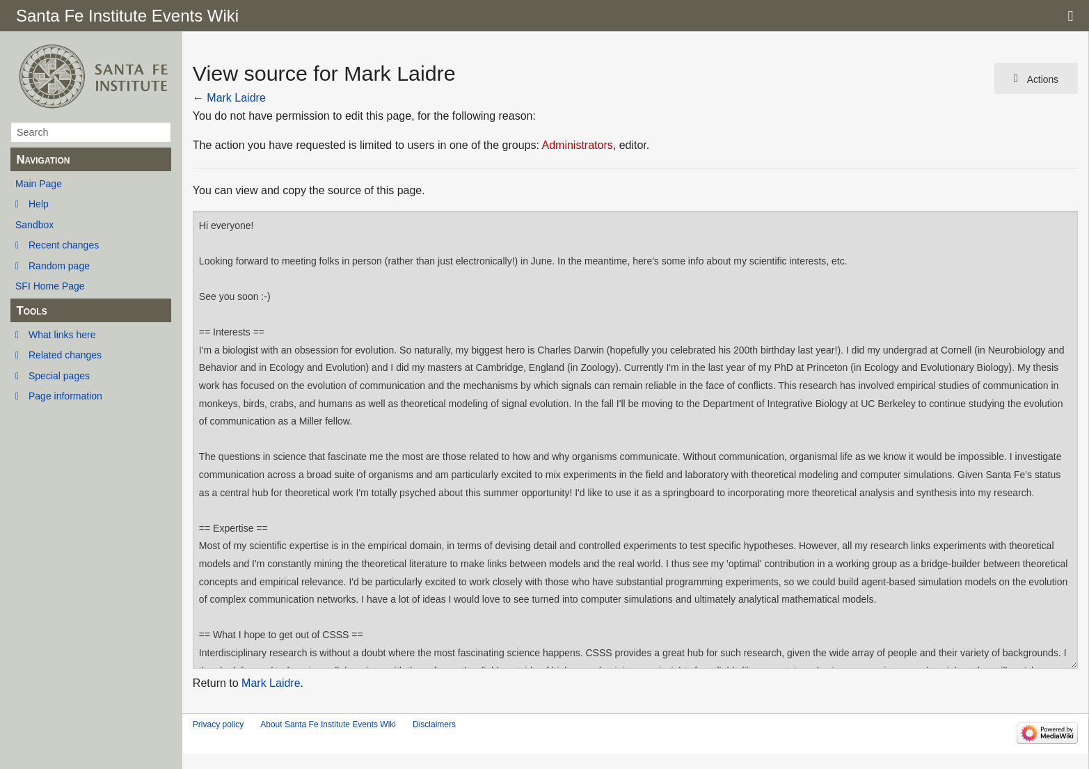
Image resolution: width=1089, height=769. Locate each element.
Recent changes (64, 245)
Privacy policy (218, 724)
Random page (59, 265)
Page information (65, 396)
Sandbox (34, 224)
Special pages (59, 375)
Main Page (38, 183)
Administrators (576, 145)
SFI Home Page (50, 286)
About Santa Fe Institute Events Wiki (328, 724)
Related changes (65, 354)
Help (39, 203)
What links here (62, 334)
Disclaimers (434, 724)
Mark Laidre (236, 98)
